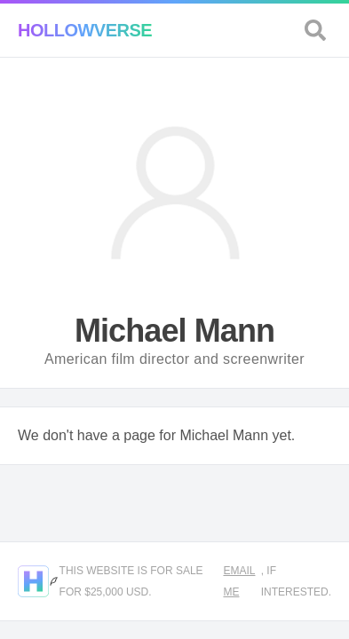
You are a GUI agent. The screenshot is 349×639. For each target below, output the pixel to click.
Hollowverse (85, 30)
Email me (239, 581)
